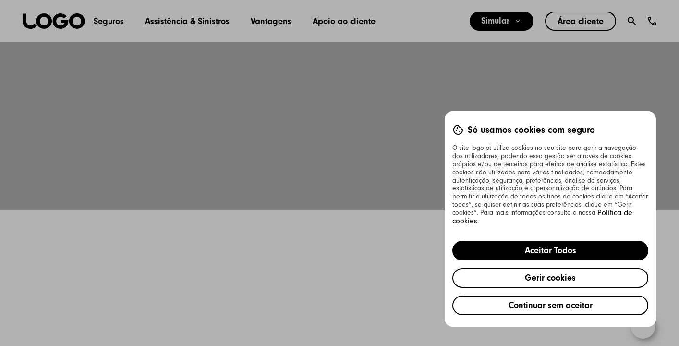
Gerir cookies (550, 278)
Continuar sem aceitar (551, 305)
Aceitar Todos (550, 250)
